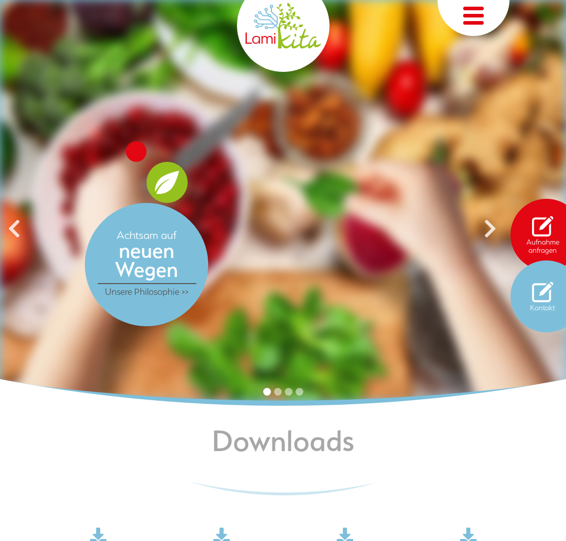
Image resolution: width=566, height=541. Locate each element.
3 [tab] (289, 392)
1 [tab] (267, 392)
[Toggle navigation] (473, 18)
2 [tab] (278, 392)
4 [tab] (299, 392)
